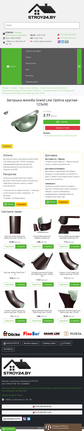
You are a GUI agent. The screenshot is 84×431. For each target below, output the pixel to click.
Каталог (14, 88)
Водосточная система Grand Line (53, 88)
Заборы (69, 388)
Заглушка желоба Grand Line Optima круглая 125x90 (23, 93)
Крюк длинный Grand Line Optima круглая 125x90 (42, 311)
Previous (3, 333)
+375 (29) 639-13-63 (66, 38)
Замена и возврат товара (12, 395)
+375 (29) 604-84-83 (66, 35)
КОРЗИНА (8, 429)
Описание (7, 146)
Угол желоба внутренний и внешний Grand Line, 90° (69, 237)
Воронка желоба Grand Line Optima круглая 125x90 (69, 311)
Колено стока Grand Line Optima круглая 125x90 (69, 273)
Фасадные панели (51, 388)
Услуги (28, 57)
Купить (9, 204)
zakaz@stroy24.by (12, 419)
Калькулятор (31, 63)
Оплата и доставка (33, 51)
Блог (27, 69)
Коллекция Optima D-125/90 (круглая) (59, 91)
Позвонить (21, 204)
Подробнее (9, 246)
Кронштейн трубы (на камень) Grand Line (42, 237)
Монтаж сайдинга (31, 343)
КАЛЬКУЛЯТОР (11, 343)
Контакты (29, 76)
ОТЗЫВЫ (65, 343)
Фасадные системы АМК (16, 391)
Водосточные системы (29, 88)
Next (81, 333)
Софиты (21, 388)
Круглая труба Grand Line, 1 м (15, 273)
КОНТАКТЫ (8, 349)
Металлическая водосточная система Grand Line (21, 91)
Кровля (62, 388)
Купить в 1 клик (62, 128)
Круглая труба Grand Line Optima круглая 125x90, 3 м (15, 237)
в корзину (21, 246)
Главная (5, 88)
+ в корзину (62, 122)
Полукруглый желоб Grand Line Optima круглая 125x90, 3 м (42, 274)
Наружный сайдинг (9, 388)
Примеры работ (32, 82)
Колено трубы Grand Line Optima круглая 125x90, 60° (15, 311)
